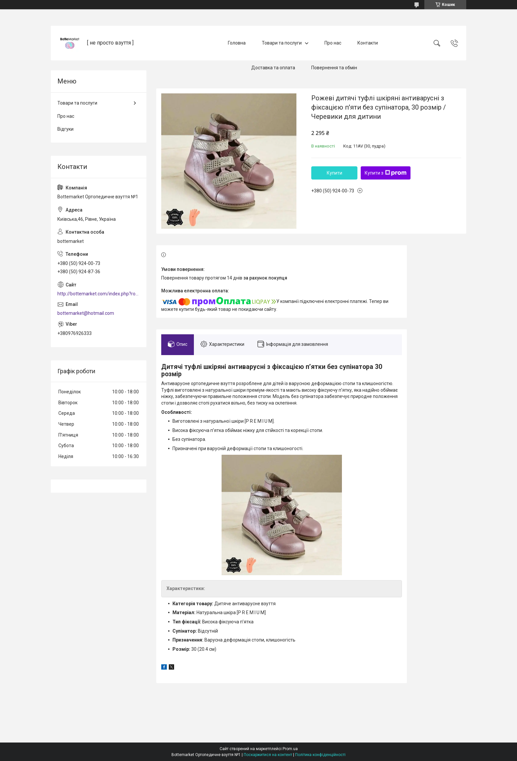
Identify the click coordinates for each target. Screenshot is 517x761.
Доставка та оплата (273, 67)
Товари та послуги (282, 43)
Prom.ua (290, 748)
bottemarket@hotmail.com (85, 313)
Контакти (367, 43)
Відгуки (65, 129)
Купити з (386, 173)
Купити (334, 173)
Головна (237, 43)
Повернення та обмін (334, 67)
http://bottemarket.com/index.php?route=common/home (98, 293)
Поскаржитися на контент (268, 754)
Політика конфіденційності (320, 754)
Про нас (332, 43)
